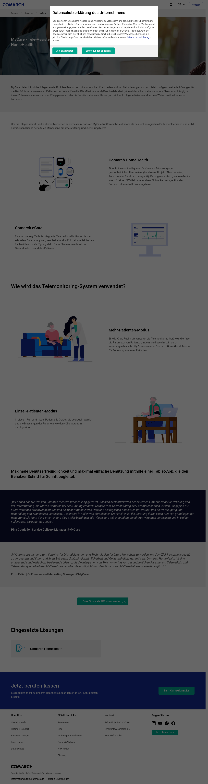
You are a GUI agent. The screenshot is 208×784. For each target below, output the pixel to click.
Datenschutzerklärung (137, 37)
